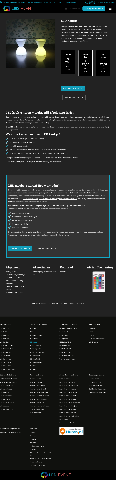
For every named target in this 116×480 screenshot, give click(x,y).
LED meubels (22, 190)
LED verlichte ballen (30, 199)
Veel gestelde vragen (106, 2)
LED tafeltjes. (83, 41)
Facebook (64, 303)
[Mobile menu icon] (110, 8)
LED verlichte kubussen (68, 199)
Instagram (80, 303)
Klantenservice (72, 8)
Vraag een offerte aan (72, 88)
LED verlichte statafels (48, 199)
